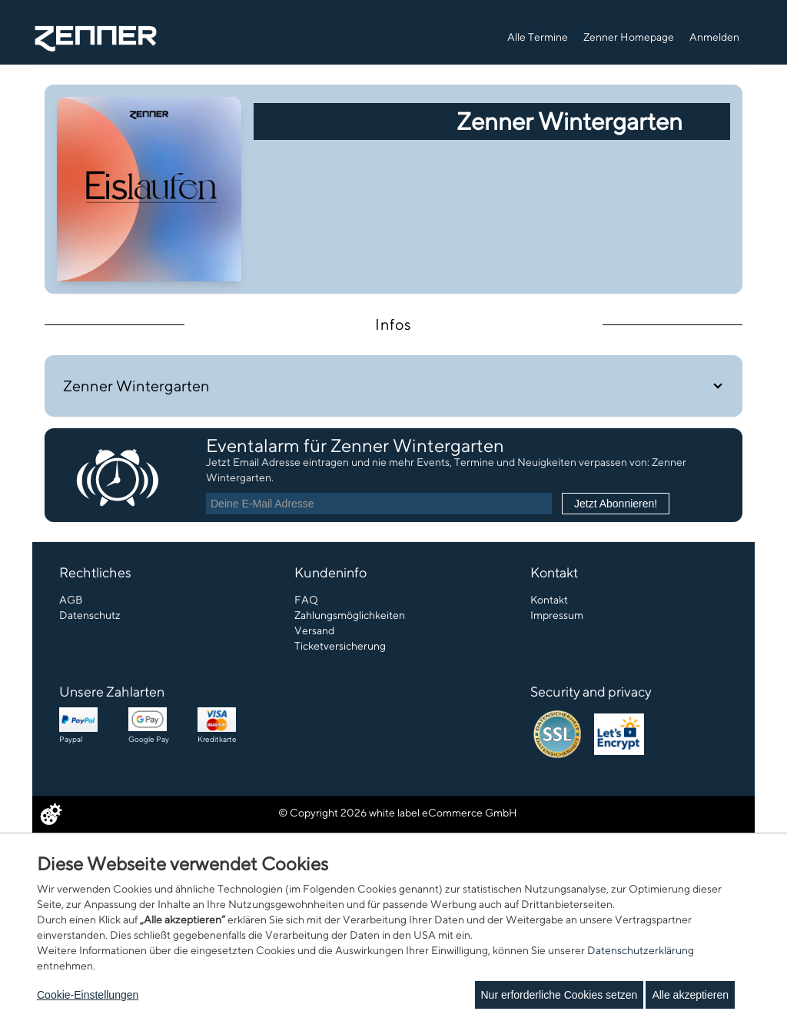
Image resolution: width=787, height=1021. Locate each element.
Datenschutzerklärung (640, 950)
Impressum (556, 615)
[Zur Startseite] (95, 38)
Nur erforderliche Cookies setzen (559, 995)
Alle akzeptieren (690, 995)
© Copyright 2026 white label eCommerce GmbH (397, 812)
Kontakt (549, 600)
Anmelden (714, 37)
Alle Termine (537, 37)
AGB (70, 600)
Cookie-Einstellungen (87, 994)
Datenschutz (90, 615)
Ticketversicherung (340, 646)
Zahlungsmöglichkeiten (349, 615)
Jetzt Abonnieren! (615, 503)
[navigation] (625, 35)
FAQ (306, 600)
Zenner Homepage (628, 37)
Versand (314, 630)
